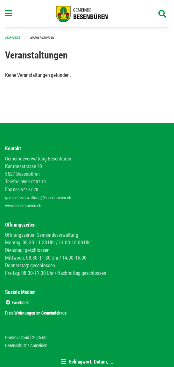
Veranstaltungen (42, 38)
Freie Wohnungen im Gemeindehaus (35, 313)
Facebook (17, 302)
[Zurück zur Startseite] (87, 13)
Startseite (12, 38)
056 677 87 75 (25, 190)
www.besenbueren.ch (23, 205)
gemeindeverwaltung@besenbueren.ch (38, 197)
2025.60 (39, 337)
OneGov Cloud (17, 337)
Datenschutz (16, 345)
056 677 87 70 (33, 182)
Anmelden (38, 345)
